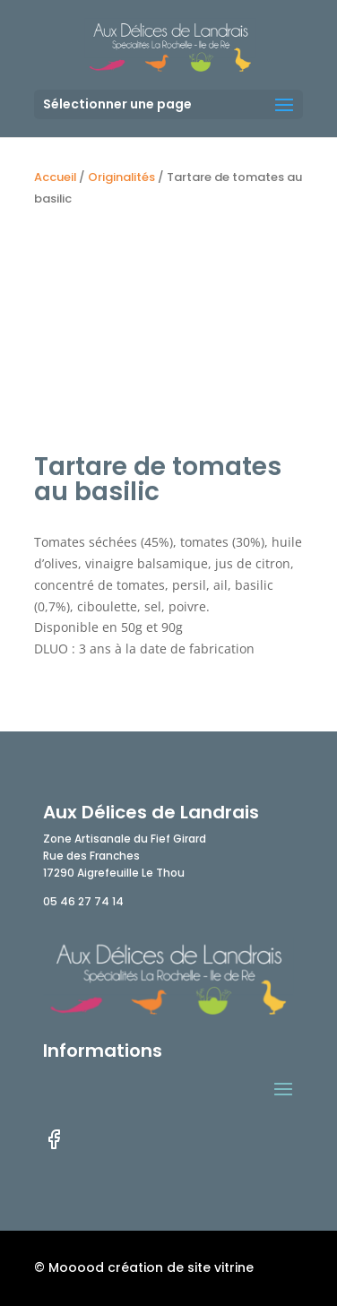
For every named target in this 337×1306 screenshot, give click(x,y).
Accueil (55, 177)
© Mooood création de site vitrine (144, 1267)
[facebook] (54, 1146)
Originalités (121, 177)
